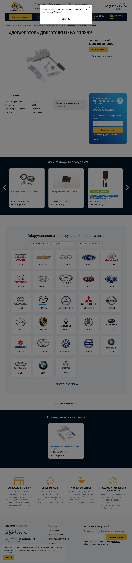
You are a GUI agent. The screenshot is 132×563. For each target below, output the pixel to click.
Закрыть (66, 19)
